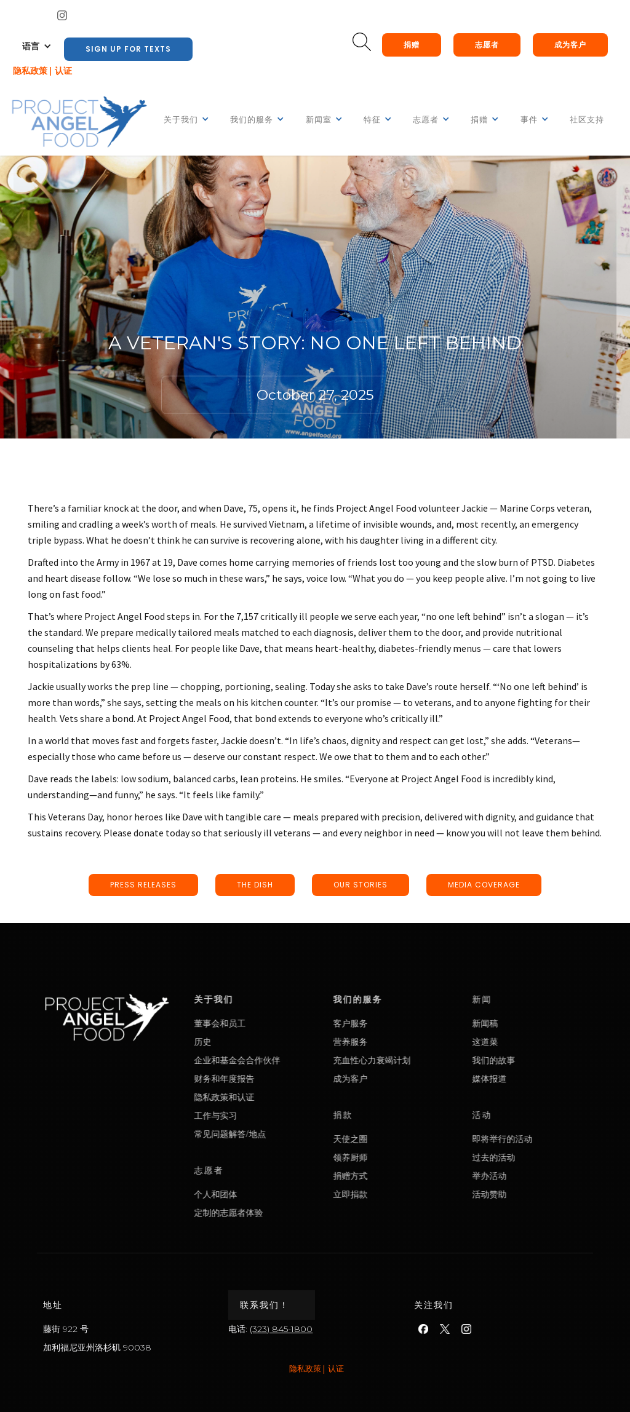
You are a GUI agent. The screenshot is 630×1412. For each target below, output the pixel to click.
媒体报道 (531, 1078)
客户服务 (392, 1023)
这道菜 (527, 1041)
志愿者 (487, 44)
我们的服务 (399, 999)
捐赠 (412, 44)
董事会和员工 (261, 1023)
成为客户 (570, 44)
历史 (244, 1041)
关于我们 (255, 999)
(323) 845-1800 (281, 1329)
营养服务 (392, 1041)
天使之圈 (392, 1138)
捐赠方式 (392, 1175)
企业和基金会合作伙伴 (279, 1060)
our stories (360, 884)
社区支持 (587, 119)
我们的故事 (535, 1060)
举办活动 (531, 1175)
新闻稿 (527, 1023)
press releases (143, 884)
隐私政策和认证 (266, 1097)
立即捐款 (392, 1194)
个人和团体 (257, 1194)
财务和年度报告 (266, 1078)
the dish (255, 884)
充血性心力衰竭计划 (413, 1060)
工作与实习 (257, 1115)
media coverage (484, 884)
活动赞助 (531, 1194)
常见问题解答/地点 (272, 1134)
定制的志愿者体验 (270, 1212)
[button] (37, 46)
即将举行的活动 (544, 1138)
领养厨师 (392, 1157)
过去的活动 (535, 1157)
